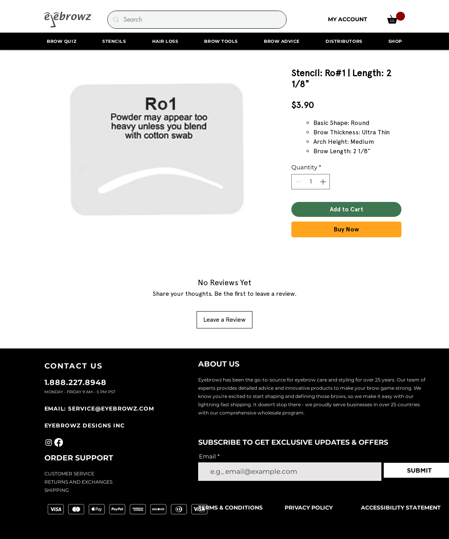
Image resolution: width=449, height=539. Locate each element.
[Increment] (323, 181)
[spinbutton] (310, 181)
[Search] (196, 19)
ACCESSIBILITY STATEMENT (401, 507)
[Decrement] (298, 181)
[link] (396, 18)
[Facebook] (58, 442)
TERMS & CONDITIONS (231, 507)
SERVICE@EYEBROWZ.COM (111, 408)
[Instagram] (48, 442)
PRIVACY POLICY (309, 507)
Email (207, 456)
